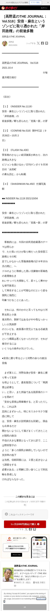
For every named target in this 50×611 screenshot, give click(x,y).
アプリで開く (35, 2)
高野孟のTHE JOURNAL (13, 36)
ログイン (44, 8)
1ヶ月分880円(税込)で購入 (25, 524)
